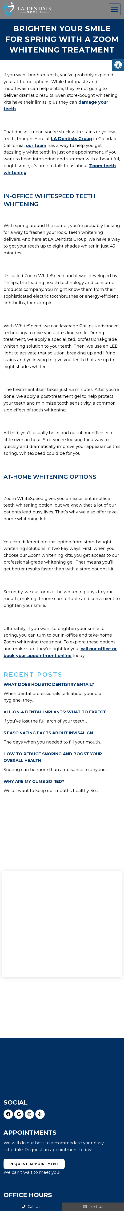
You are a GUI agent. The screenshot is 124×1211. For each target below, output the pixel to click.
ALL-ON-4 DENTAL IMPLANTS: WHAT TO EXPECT (55, 712)
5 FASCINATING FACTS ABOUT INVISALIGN (48, 733)
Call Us (31, 1206)
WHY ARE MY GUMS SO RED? (34, 781)
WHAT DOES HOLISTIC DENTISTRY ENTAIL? (49, 684)
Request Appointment (34, 1164)
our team (36, 145)
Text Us (93, 1206)
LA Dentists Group (71, 138)
